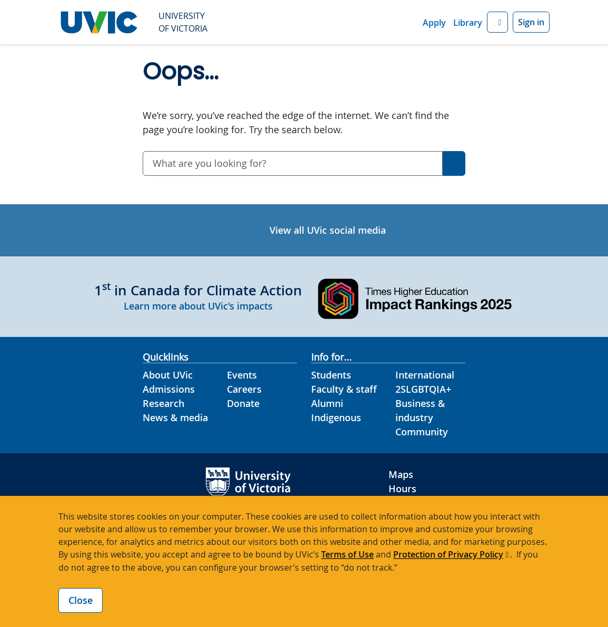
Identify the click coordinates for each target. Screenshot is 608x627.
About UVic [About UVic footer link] (168, 375)
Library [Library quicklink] (467, 22)
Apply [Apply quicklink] (434, 22)
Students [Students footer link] (331, 375)
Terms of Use (347, 554)
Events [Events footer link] (242, 375)
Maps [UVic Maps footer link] (400, 474)
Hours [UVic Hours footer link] (402, 488)
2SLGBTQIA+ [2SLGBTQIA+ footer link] (423, 389)
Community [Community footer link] (421, 431)
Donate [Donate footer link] (243, 403)
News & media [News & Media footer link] (175, 417)
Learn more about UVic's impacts (198, 306)
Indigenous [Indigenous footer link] (336, 417)
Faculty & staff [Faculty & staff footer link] (344, 389)
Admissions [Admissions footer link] (169, 389)
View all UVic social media (328, 230)
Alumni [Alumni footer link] (327, 403)
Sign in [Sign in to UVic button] (531, 22)
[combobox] (293, 163)
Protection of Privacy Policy (448, 554)
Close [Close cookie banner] (80, 600)
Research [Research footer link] (163, 403)
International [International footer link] (424, 375)
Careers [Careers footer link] (244, 389)
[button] (497, 22)
